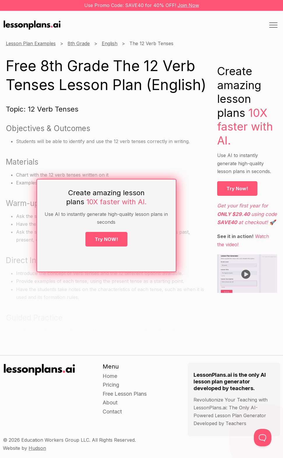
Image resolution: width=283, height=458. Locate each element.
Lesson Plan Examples (31, 43)
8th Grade (79, 43)
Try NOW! (106, 239)
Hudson (37, 448)
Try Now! (237, 188)
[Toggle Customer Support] (262, 437)
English (109, 43)
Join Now (188, 5)
